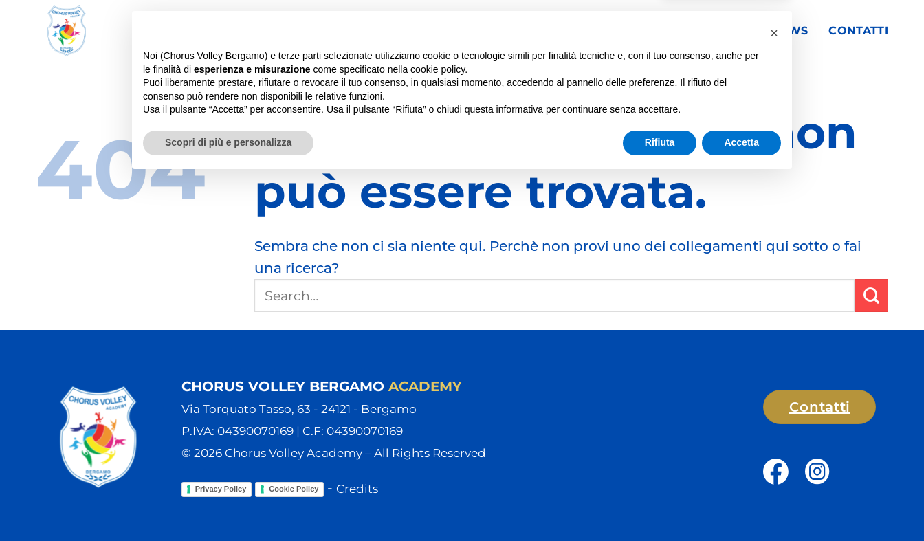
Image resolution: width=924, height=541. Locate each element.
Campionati (631, 30)
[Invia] (871, 296)
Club (460, 31)
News (789, 30)
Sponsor (720, 30)
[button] (774, 394)
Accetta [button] (741, 503)
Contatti (858, 30)
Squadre (537, 31)
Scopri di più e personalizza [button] (228, 503)
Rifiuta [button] (660, 503)
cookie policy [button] (437, 430)
